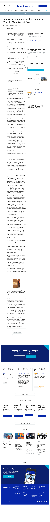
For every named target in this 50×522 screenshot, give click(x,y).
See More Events (25, 394)
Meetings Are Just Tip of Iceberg (34, 41)
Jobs (44, 10)
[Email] (19, 356)
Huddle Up (40, 387)
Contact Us (25, 486)
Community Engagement (17, 332)
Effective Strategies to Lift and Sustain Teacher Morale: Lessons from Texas (24, 377)
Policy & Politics (15, 10)
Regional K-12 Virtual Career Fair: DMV (8, 375)
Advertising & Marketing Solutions (41, 490)
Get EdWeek (33, 486)
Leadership (7, 10)
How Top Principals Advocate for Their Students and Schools (29, 445)
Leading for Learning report (19, 290)
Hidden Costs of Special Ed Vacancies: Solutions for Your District (39, 378)
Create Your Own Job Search (25, 423)
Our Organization (18, 488)
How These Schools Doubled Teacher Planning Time (7, 445)
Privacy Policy (13, 503)
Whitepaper (29, 93)
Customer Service (26, 492)
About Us (17, 486)
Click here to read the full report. (14, 294)
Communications (16, 330)
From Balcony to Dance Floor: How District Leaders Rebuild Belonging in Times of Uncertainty (35, 107)
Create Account (8, 476)
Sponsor (29, 103)
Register (5, 382)
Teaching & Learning (24, 10)
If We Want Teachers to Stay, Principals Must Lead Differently (18, 444)
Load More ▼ (25, 462)
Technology (33, 10)
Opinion (39, 10)
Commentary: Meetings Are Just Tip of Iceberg (15, 91)
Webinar (28, 373)
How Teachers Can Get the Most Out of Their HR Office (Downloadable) (41, 445)
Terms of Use (7, 503)
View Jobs (29, 414)
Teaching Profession (22, 373)
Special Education (40, 373)
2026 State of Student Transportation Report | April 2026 (35, 96)
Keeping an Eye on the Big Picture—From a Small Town (35, 34)
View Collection (37, 56)
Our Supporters (17, 493)
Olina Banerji (28, 453)
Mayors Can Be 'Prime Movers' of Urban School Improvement (36, 50)
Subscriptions (33, 488)
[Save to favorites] (4, 31)
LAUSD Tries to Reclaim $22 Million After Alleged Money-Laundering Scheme (33, 80)
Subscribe (42, 5)
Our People (17, 491)
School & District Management (33, 40)
